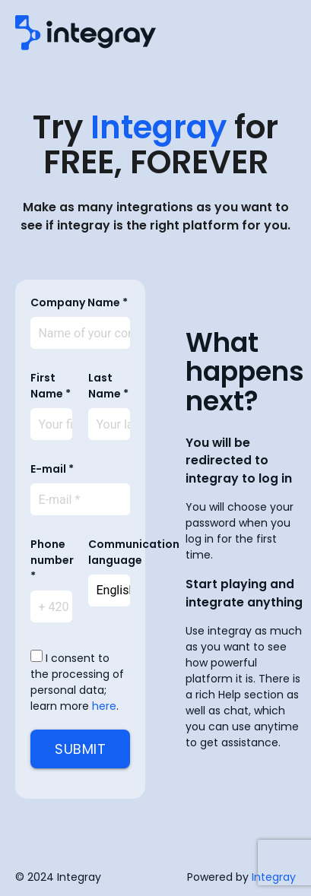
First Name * (50, 385)
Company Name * (79, 302)
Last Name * (108, 385)
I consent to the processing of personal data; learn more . (77, 682)
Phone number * (52, 560)
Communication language (133, 552)
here (104, 706)
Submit (80, 748)
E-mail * (52, 468)
